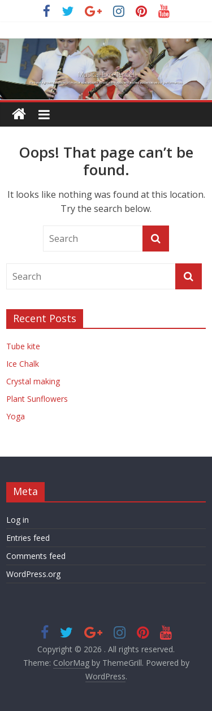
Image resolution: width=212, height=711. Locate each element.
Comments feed (36, 555)
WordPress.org (33, 574)
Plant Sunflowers (37, 398)
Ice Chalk (22, 363)
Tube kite (23, 346)
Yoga (15, 416)
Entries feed (28, 537)
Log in (17, 519)
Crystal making (33, 381)
